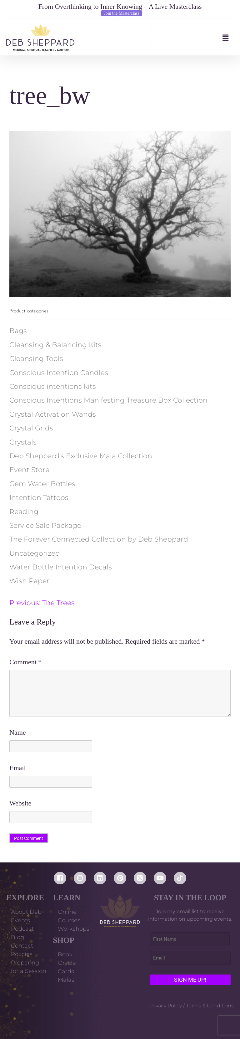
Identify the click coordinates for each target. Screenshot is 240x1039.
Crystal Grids (31, 428)
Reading (23, 511)
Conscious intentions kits (52, 386)
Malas (66, 979)
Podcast (22, 928)
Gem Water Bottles (42, 484)
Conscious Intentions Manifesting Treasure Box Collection (108, 400)
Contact (22, 945)
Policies (21, 954)
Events (20, 920)
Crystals (23, 442)
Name (17, 732)
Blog (17, 937)
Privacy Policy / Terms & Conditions (191, 1006)
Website (20, 803)
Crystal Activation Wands (52, 414)
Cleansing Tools (36, 358)
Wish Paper (29, 581)
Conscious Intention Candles (58, 372)
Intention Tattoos (38, 497)
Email (17, 768)
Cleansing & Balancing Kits (55, 345)
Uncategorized (34, 553)
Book (65, 954)
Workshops (73, 928)
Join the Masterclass (121, 13)
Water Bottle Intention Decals (60, 567)
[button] (154, 38)
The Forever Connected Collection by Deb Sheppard (98, 539)
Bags (18, 331)
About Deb (26, 911)
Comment (25, 662)
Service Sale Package (45, 525)
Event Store (29, 469)
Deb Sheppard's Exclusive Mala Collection (80, 456)
